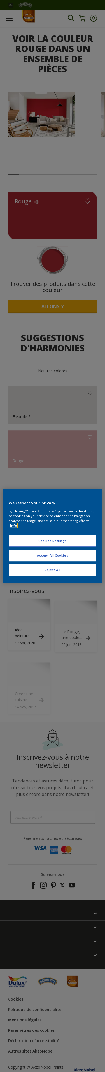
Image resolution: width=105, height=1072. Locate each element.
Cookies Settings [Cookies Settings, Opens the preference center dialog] (52, 541)
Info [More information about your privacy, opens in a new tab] (13, 525)
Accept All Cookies (52, 555)
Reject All (52, 570)
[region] (52, 536)
